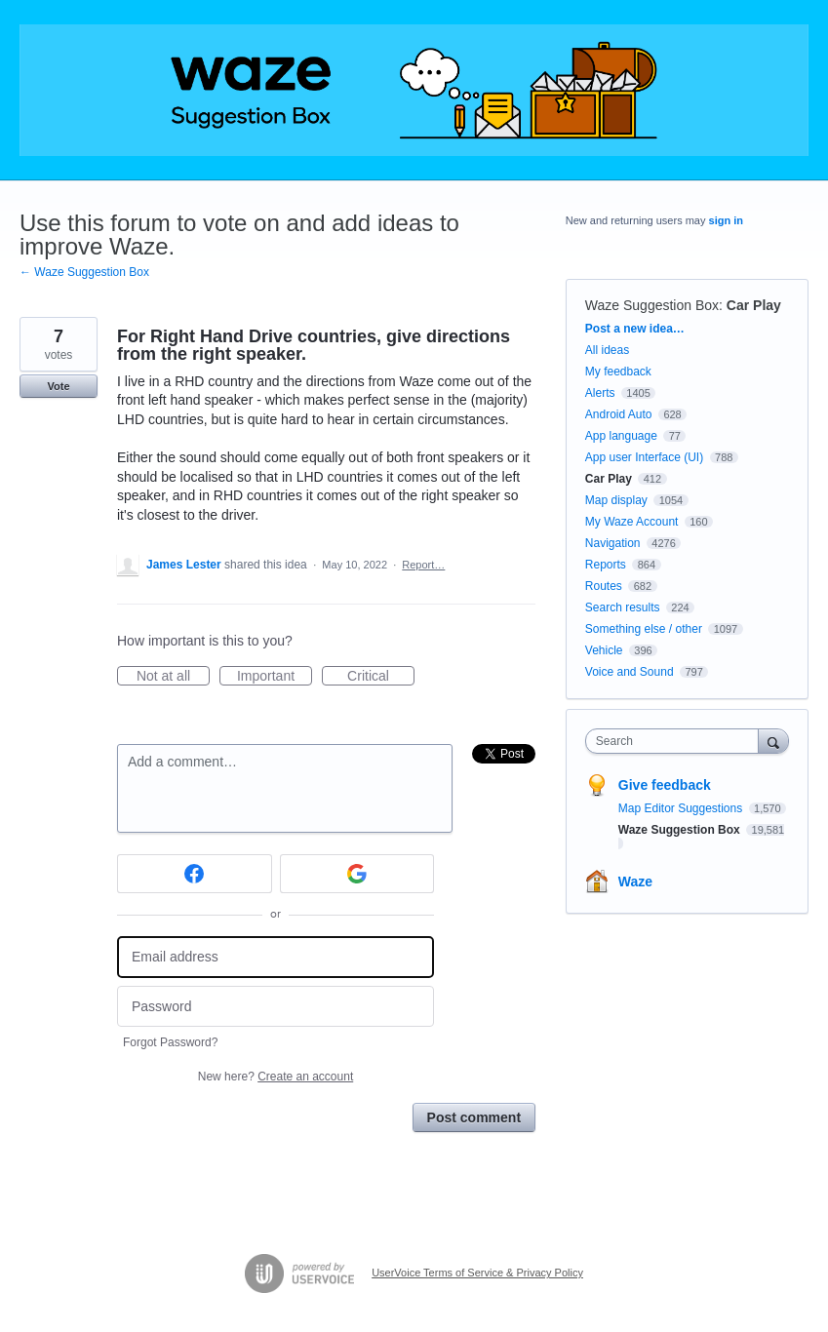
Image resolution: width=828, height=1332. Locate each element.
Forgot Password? (170, 1042)
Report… (423, 564)
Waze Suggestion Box (652, 305)
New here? (275, 1076)
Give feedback (664, 785)
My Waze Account (632, 522)
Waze (635, 881)
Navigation (613, 543)
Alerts (600, 393)
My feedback (618, 371)
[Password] (275, 1007)
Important (274, 677)
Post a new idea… (635, 328)
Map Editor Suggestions (682, 808)
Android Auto (618, 414)
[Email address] (275, 957)
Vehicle (604, 650)
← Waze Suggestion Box (84, 272)
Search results (622, 607)
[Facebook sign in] (194, 873)
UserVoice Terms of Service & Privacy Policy (477, 1272)
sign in (726, 220)
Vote (58, 386)
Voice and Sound (629, 672)
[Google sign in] (357, 873)
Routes (603, 586)
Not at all (173, 677)
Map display (616, 500)
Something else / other (643, 629)
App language (621, 436)
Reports (605, 564)
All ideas (607, 350)
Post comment (474, 1117)
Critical (380, 677)
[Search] (773, 740)
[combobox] (676, 741)
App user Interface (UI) (644, 457)
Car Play (754, 305)
